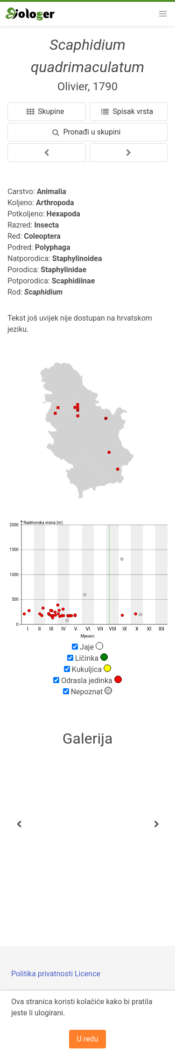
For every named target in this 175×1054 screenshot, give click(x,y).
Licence (87, 973)
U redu (87, 1038)
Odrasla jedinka (87, 680)
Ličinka (87, 658)
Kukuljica (87, 669)
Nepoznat (87, 691)
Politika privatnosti (43, 973)
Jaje (87, 646)
